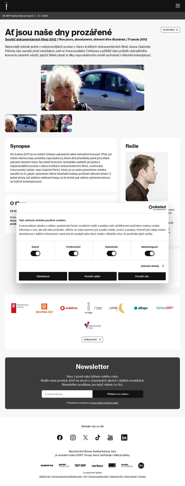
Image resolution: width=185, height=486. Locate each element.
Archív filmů (169, 29)
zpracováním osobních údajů (104, 403)
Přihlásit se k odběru (118, 394)
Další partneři (90, 339)
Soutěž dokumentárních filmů (27, 39)
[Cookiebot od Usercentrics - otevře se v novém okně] (151, 207)
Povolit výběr (92, 276)
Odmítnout (43, 276)
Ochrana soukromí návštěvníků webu (67, 476)
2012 (52, 39)
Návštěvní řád (44, 476)
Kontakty (142, 476)
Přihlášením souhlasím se (92, 403)
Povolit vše (142, 276)
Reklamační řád (116, 476)
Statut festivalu (130, 476)
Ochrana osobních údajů (98, 476)
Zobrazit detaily (150, 266)
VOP (85, 476)
